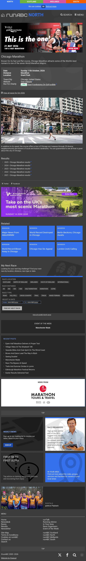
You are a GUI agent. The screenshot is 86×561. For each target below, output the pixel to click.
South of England (48, 282)
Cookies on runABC (9, 537)
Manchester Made (12, 360)
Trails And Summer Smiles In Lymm (19, 366)
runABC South (49, 539)
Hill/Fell (13, 295)
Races (3, 524)
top (42, 413)
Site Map (5, 533)
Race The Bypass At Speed (16, 363)
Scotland (31, 2)
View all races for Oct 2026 (14, 93)
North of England (20, 282)
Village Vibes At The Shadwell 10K (19, 347)
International (63, 282)
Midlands (54, 2)
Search (4, 542)
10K (14, 289)
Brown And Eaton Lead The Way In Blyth (21, 353)
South (76, 2)
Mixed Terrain (54, 295)
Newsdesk (5, 522)
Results (4, 526)
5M (9, 289)
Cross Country (25, 295)
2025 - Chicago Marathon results (17, 162)
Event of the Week (51, 529)
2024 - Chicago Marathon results (17, 165)
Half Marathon (31, 289)
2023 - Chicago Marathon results (17, 169)
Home (3, 520)
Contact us (6, 539)
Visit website (26, 82)
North (10, 2)
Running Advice (50, 522)
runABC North (49, 535)
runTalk (46, 520)
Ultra (53, 289)
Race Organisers (50, 526)
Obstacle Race (68, 295)
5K (4, 289)
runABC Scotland (50, 533)
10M (20, 289)
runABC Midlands (50, 537)
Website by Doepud (8, 558)
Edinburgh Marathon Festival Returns (20, 370)
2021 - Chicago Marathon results (17, 175)
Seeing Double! (11, 357)
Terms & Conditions (9, 535)
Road (5, 295)
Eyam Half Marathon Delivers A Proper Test (22, 344)
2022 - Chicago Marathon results (17, 172)
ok (43, 7)
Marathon (44, 289)
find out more (51, 6)
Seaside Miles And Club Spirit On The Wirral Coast (25, 350)
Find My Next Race (12, 308)
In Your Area (48, 524)
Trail (36, 295)
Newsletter (6, 529)
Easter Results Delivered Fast (17, 373)
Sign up (8, 445)
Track (44, 295)
